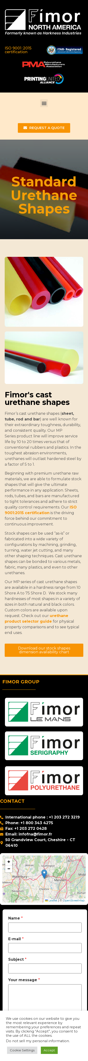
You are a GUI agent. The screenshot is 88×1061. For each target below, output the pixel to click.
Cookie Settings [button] (22, 1050)
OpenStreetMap (73, 900)
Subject (17, 959)
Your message (24, 980)
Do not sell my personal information (37, 1041)
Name (15, 918)
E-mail (16, 939)
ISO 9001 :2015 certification (18, 50)
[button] (44, 103)
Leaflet (51, 900)
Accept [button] (49, 1050)
